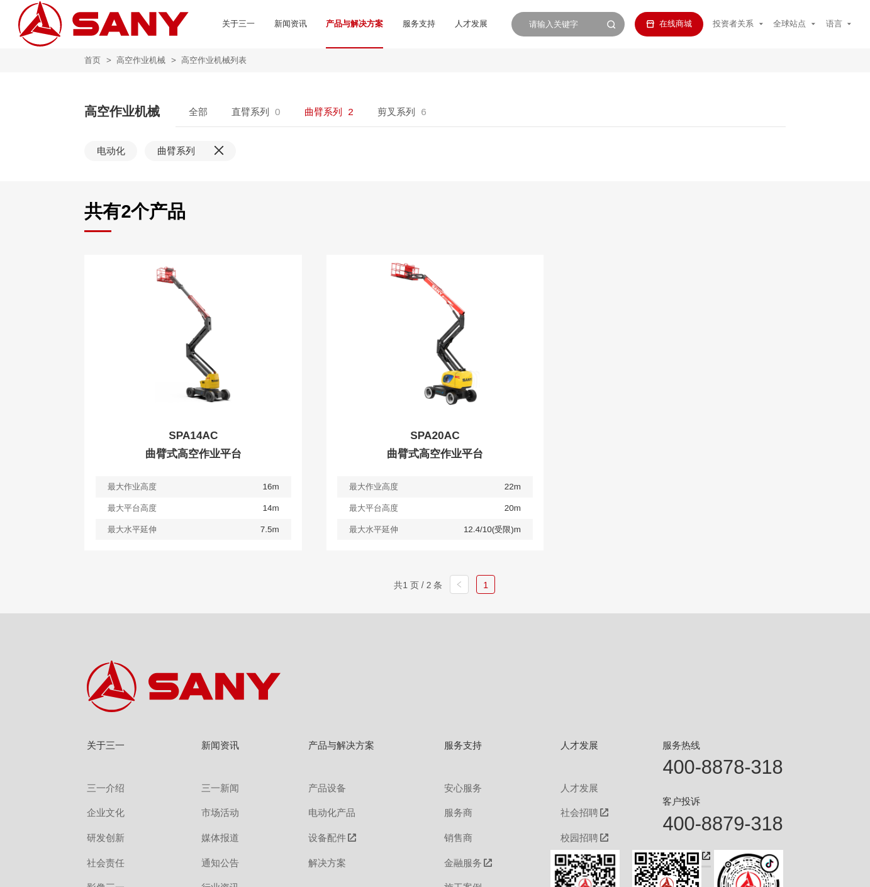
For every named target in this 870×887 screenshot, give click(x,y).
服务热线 (681, 745)
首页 (92, 60)
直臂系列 (250, 111)
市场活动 (211, 807)
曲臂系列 (323, 111)
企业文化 (103, 807)
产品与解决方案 (313, 23)
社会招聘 (564, 808)
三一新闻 (211, 786)
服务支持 (377, 23)
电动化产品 (322, 807)
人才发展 (429, 23)
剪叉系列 (396, 111)
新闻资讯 (249, 23)
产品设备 (318, 786)
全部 (198, 111)
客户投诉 (681, 801)
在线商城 (669, 23)
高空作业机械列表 (214, 60)
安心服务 (454, 786)
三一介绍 (103, 786)
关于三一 (197, 23)
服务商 (450, 807)
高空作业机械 (140, 60)
